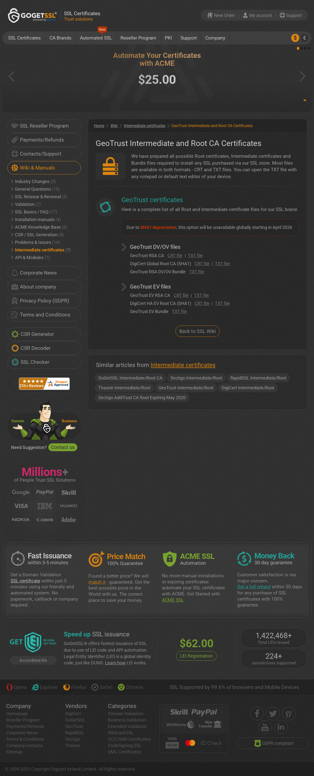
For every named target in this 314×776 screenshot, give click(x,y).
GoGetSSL (75, 720)
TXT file (195, 255)
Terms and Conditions (40, 314)
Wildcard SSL (121, 732)
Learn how (115, 662)
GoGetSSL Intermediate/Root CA (130, 378)
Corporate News (34, 272)
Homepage (17, 713)
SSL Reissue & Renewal (39, 196)
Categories (122, 706)
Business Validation (127, 720)
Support (189, 38)
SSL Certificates (24, 38)
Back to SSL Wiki (197, 331)
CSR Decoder (31, 348)
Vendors (76, 706)
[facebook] (257, 713)
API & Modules (30, 257)
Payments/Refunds (37, 140)
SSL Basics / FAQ (34, 211)
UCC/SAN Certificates (129, 739)
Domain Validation (126, 713)
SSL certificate (25, 581)
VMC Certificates (124, 751)
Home (99, 125)
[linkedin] (281, 727)
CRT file (175, 255)
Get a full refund (254, 587)
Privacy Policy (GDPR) (40, 300)
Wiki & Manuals (33, 167)
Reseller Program (138, 38)
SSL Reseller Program (40, 126)
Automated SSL (96, 36)
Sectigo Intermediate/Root (196, 378)
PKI (168, 38)
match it (97, 582)
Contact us (63, 447)
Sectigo (72, 739)
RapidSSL (74, 732)
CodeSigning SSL (125, 745)
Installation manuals (36, 219)
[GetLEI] (33, 643)
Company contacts (24, 745)
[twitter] (273, 713)
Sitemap (14, 751)
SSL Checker (30, 362)
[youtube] (265, 727)
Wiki (114, 125)
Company (215, 38)
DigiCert (73, 713)
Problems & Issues (35, 242)
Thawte (72, 745)
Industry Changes (33, 181)
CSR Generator (32, 334)
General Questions (35, 189)
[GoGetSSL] (33, 15)
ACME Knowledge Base (39, 227)
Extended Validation (127, 726)
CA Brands (60, 38)
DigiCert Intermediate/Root (248, 387)
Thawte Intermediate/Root (124, 387)
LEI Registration (196, 656)
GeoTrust (74, 726)
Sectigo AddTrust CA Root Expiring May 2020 (142, 397)
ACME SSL (173, 600)
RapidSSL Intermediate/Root (258, 378)
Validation (26, 204)
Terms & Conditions (25, 739)
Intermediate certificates (41, 249)
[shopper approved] (289, 713)
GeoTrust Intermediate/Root (185, 387)
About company (33, 286)
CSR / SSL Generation (37, 234)
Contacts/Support (36, 154)
